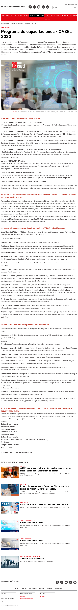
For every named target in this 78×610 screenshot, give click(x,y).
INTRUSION (41, 112)
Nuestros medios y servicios (26, 598)
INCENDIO (53, 112)
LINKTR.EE (16, 588)
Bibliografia (42, 596)
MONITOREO (47, 112)
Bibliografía (33, 588)
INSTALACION (63, 112)
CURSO (57, 112)
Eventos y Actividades (37, 15)
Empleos (24, 588)
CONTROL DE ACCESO (32, 112)
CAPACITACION (20, 112)
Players (26, 15)
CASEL (25, 112)
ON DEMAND (47, 17)
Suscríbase (73, 15)
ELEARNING (74, 112)
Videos (53, 15)
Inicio (3, 15)
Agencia (66, 15)
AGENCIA (41, 588)
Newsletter (59, 15)
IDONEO (69, 112)
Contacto (49, 588)
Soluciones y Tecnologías (14, 15)
